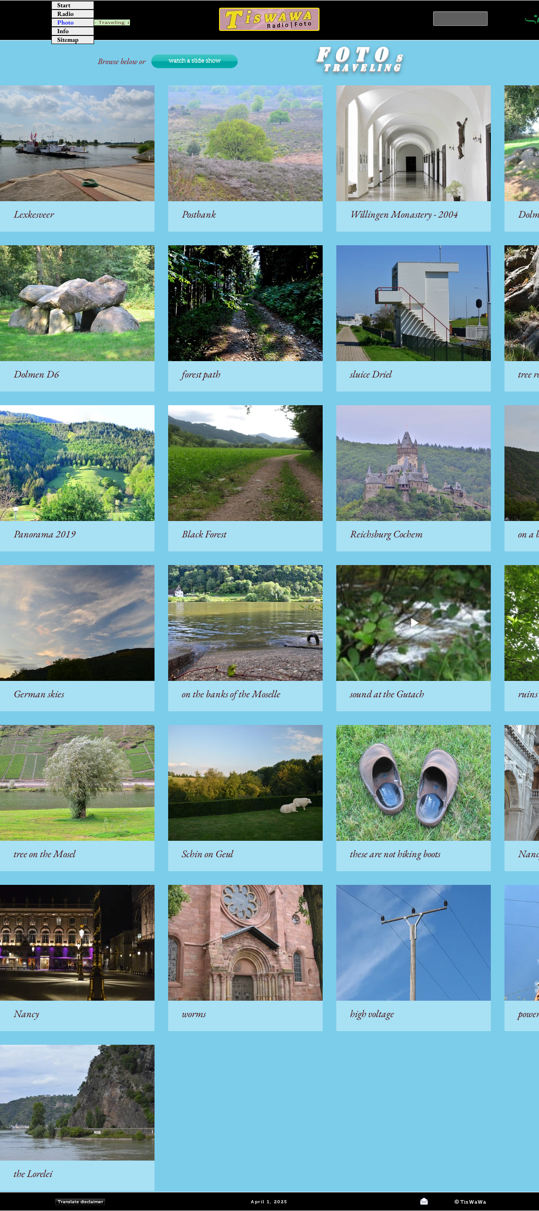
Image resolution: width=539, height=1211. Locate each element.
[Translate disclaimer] (80, 1202)
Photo (65, 22)
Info (63, 31)
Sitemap (68, 40)
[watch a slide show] (194, 61)
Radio (65, 14)
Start (63, 5)
